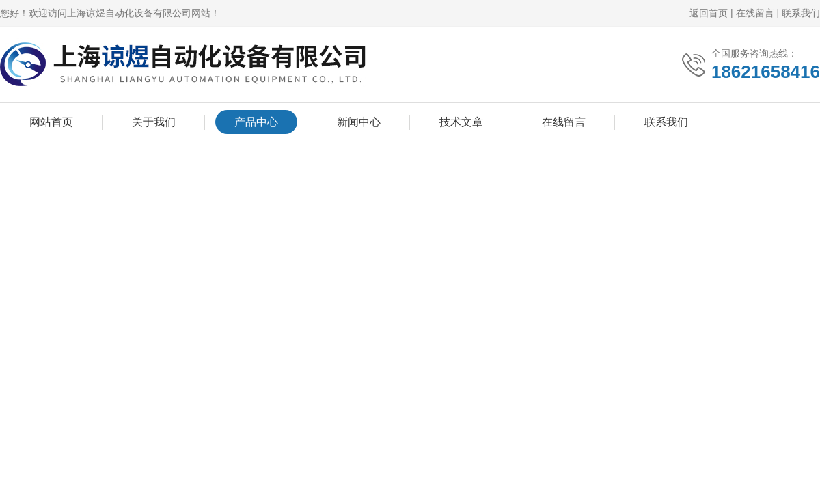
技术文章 (461, 122)
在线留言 (755, 13)
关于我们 (154, 122)
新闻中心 (359, 122)
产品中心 (256, 122)
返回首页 (708, 13)
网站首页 (51, 122)
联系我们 (801, 13)
